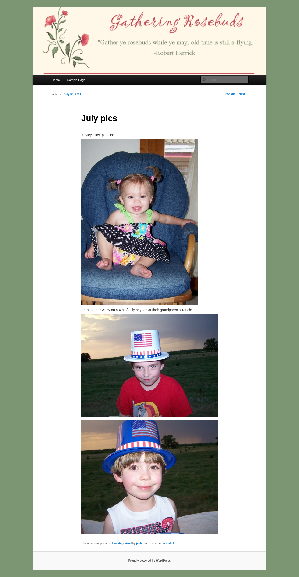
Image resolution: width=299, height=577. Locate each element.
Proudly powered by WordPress (149, 560)
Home (56, 80)
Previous (227, 94)
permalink (168, 543)
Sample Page (76, 80)
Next (244, 94)
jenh (139, 543)
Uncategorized (122, 543)
